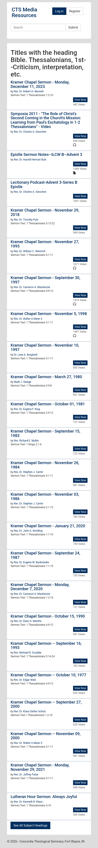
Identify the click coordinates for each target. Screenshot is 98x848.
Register (74, 11)
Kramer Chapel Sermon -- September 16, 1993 (46, 645)
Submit (73, 27)
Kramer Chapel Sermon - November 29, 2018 (44, 212)
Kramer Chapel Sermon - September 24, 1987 (45, 555)
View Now (80, 99)
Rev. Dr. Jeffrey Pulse (26, 774)
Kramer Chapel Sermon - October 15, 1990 (47, 616)
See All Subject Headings (30, 825)
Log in (59, 11)
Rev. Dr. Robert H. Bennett (29, 91)
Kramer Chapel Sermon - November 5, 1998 (48, 313)
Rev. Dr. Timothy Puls (26, 219)
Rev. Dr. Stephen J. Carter (28, 472)
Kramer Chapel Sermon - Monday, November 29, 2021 (39, 767)
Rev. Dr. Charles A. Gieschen (30, 131)
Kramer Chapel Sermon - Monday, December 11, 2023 (39, 84)
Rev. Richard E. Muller (26, 440)
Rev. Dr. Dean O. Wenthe (28, 621)
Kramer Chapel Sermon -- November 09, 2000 (45, 735)
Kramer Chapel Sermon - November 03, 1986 (44, 496)
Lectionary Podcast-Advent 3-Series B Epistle (43, 184)
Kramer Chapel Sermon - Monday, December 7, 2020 (39, 586)
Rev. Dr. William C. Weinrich (30, 251)
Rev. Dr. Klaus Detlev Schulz (30, 711)
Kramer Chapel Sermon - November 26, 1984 (44, 464)
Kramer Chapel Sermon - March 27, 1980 (46, 376)
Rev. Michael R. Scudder (28, 652)
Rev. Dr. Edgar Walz (25, 679)
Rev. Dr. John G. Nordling (28, 530)
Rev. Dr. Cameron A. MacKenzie (32, 287)
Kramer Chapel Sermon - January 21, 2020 (47, 526)
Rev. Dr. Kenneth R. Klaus (28, 801)
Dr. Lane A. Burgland (25, 354)
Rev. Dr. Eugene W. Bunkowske (31, 562)
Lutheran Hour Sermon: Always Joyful (43, 796)
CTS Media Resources (24, 12)
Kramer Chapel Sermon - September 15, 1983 (45, 433)
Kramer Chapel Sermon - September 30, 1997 (45, 279)
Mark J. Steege (22, 381)
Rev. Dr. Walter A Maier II (28, 318)
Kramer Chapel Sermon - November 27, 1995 (44, 243)
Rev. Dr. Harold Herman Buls (30, 159)
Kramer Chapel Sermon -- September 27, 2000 (46, 704)
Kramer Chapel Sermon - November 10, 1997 (44, 347)
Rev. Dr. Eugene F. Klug (27, 409)
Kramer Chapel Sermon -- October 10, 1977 (48, 675)
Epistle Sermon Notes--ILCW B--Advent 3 (46, 154)
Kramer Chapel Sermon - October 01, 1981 (47, 404)
